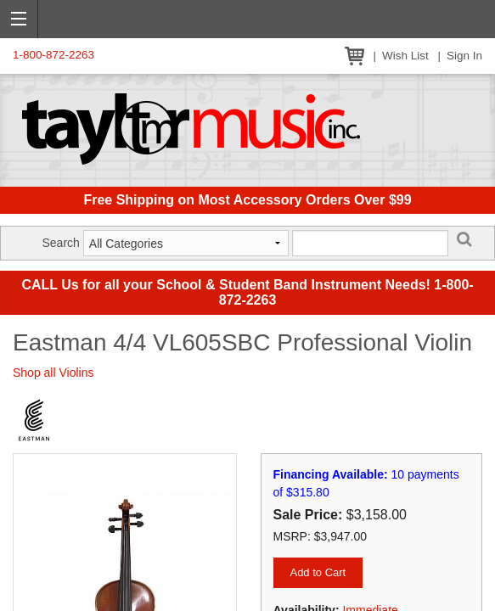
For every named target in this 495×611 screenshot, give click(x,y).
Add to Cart (318, 572)
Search (60, 242)
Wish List (405, 55)
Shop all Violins (53, 372)
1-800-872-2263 (53, 54)
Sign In (464, 55)
